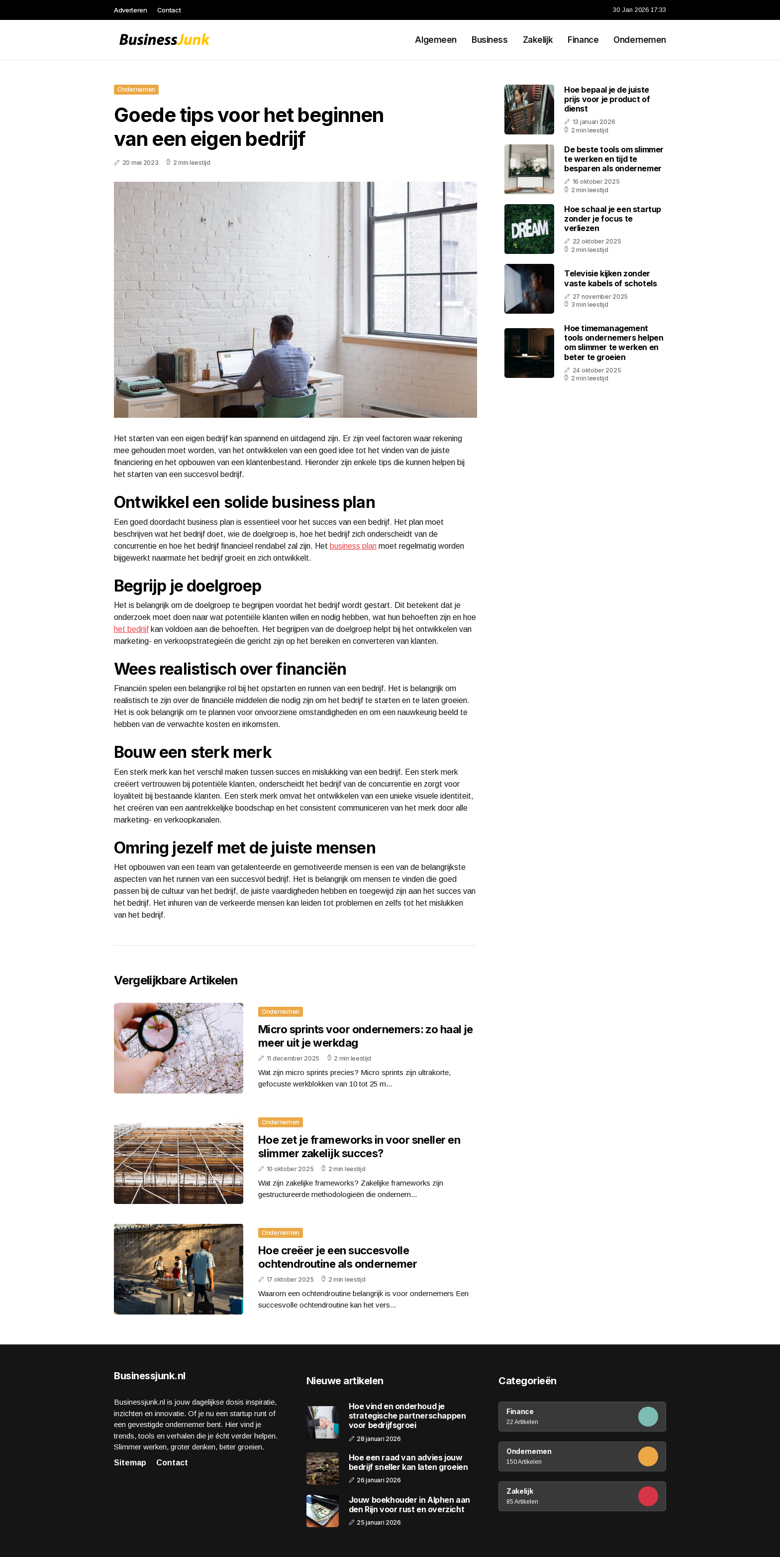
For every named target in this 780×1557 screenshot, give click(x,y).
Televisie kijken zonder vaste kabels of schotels (610, 278)
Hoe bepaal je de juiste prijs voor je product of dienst (607, 99)
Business (490, 40)
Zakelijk (538, 40)
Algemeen (436, 40)
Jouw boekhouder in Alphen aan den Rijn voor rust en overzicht (409, 1504)
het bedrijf (131, 629)
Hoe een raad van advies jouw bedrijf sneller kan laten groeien (408, 1462)
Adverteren (130, 10)
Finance (583, 40)
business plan (353, 546)
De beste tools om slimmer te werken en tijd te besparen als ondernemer (614, 158)
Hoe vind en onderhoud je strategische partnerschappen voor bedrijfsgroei (407, 1416)
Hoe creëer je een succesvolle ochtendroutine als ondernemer (337, 1257)
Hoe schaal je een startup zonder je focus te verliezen (612, 218)
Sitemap (130, 1462)
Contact (169, 10)
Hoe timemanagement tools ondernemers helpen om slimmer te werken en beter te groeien (613, 342)
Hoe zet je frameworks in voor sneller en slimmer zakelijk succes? (359, 1146)
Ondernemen (639, 40)
